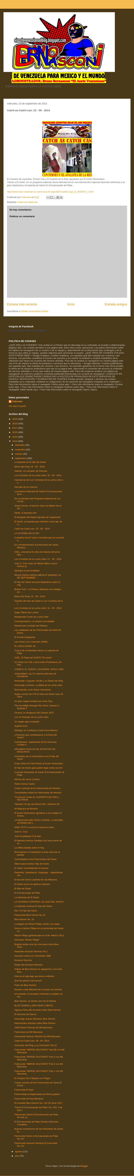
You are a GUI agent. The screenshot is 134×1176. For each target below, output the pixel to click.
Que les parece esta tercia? (28, 980)
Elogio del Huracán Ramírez (28, 964)
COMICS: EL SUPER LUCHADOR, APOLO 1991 (39, 669)
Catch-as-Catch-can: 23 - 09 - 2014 (32, 528)
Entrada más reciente (22, 304)
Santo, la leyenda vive (25, 513)
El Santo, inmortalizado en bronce (31, 868)
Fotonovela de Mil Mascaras (28, 1032)
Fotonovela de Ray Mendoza (28, 1098)
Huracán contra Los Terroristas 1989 (32, 956)
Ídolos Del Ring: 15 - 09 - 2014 (29, 596)
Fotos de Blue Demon (25, 985)
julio (17, 1156)
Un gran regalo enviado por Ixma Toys (33, 701)
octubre (19, 454)
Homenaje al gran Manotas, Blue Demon (34, 1018)
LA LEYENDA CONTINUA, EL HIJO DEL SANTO (39, 901)
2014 (15, 441)
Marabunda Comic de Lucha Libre (31, 616)
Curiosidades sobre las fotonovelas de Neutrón (37, 792)
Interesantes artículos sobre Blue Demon (34, 1023)
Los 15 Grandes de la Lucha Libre (31, 717)
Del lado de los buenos (25, 487)
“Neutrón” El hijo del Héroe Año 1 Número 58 (36, 804)
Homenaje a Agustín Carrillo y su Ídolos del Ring (38, 680)
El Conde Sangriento (24, 637)
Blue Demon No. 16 (24, 919)
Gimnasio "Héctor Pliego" (27, 939)
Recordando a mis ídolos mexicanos (32, 689)
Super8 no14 (20, 726)
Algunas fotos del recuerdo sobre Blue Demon (37, 1010)
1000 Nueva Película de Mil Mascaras (33, 1027)
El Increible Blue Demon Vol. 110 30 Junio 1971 (38, 1103)
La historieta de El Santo (26, 897)
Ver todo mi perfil (17, 406)
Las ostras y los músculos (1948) (30, 641)
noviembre (20, 449)
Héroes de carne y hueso (27, 779)
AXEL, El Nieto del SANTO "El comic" (33, 657)
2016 (15, 432)
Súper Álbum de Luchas (26, 612)
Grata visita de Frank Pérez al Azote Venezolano (38, 763)
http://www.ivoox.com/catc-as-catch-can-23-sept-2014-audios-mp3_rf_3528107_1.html (50, 191)
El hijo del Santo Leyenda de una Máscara (35, 879)
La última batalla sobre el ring (29, 847)
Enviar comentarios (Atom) (34, 311)
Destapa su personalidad (26, 570)
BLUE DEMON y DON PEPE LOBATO (33, 1005)
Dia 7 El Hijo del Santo (25, 910)
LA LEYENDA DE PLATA (26, 533)
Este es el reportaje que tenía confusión (34, 976)
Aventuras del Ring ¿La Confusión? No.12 (35, 1045)
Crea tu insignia (39, 330)
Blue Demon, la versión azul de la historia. (35, 1001)
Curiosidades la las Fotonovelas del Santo (35, 859)
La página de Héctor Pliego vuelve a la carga (36, 924)
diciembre (20, 445)
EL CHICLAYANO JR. (25, 646)
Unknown (17, 401)
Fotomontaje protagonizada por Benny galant (37, 1094)
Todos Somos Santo (24, 784)
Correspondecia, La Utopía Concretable (34, 621)
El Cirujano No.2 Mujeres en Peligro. (32, 1078)
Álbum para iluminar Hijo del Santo (31, 863)
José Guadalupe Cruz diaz (27, 836)
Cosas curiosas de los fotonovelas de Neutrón (37, 788)
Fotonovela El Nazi (23, 1089)
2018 (15, 423)
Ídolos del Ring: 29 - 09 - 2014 (29, 466)
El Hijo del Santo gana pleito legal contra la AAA (38, 768)
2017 (15, 428)
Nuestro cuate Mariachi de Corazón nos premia (38, 989)
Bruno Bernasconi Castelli (20, 330)
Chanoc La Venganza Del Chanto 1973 (34, 712)
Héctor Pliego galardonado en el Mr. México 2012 (39, 935)
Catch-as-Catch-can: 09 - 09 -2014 (31, 1040)
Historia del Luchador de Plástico (30, 625)
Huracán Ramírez (23, 960)
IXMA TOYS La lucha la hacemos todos (34, 827)
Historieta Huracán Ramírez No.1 (31, 951)
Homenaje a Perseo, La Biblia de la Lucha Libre (38, 685)
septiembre (21, 458)
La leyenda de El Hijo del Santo (30, 462)
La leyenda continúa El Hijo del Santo (33, 906)
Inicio (70, 304)
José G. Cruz (20, 831)
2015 (15, 436)
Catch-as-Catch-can (28, 202)
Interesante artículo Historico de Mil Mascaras (37, 1036)
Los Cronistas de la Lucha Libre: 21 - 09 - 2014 (37, 559)
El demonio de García (25, 1014)
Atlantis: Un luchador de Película (30, 471)
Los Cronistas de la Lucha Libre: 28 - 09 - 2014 (37, 475)
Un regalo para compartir (26, 721)
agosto (18, 1151)
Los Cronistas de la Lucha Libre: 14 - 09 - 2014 (37, 608)
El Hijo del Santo (22, 888)
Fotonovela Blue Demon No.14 (29, 915)
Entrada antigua (116, 304)
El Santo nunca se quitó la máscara (32, 884)
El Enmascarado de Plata (27, 893)
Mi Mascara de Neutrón (26, 808)
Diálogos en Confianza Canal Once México (35, 730)
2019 (15, 419)
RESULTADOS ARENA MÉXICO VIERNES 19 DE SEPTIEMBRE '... (37, 576)
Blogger (84, 1166)
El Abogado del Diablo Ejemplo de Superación (37, 517)
